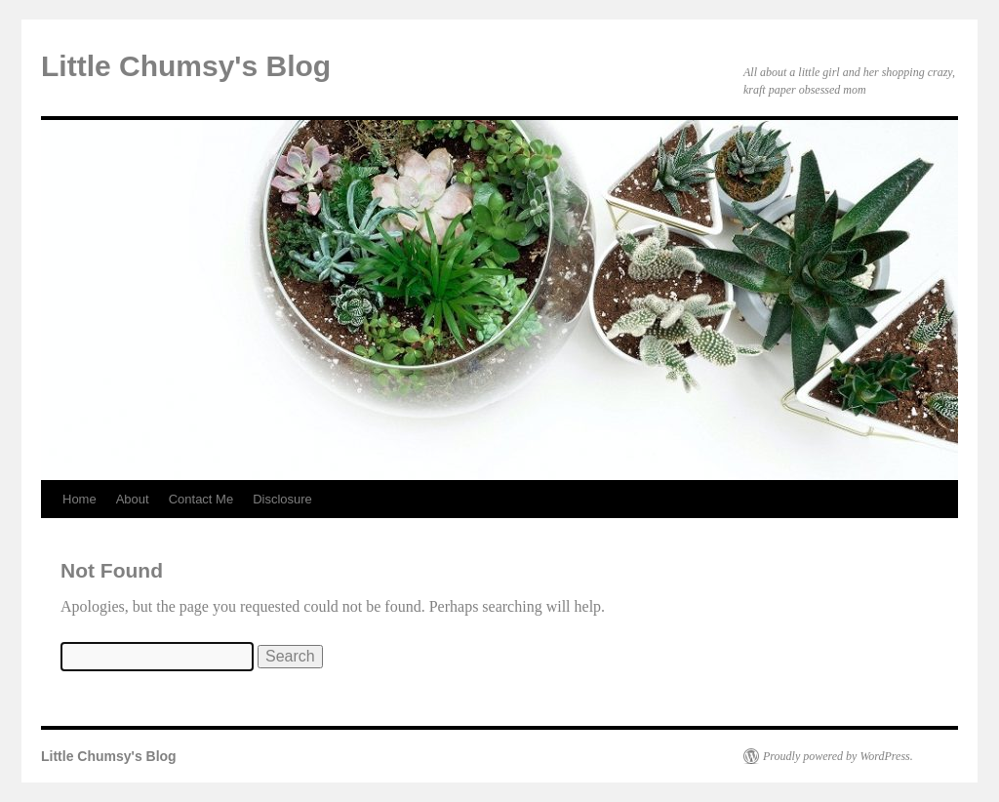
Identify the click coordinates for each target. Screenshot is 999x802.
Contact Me (201, 499)
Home (79, 499)
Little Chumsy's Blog (186, 66)
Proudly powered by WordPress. (838, 756)
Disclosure (282, 499)
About (132, 499)
